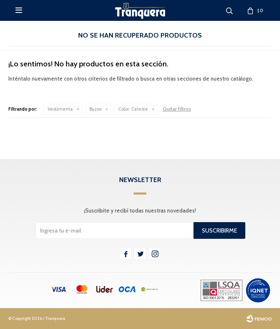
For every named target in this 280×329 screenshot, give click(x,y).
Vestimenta (60, 109)
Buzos (95, 109)
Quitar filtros (177, 109)
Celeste (133, 109)
